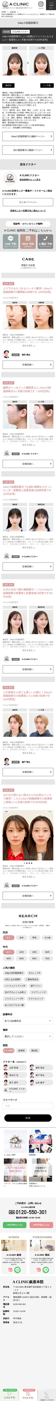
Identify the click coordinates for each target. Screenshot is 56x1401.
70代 (47, 958)
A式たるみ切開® (12, 979)
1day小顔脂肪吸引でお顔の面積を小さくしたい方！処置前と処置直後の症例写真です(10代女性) (27, 490)
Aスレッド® (34, 973)
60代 (34, 958)
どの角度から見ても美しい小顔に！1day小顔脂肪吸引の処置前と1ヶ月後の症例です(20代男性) (27, 696)
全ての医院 (8, 1050)
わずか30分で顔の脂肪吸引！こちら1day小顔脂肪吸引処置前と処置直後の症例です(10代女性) (28, 593)
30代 (47, 952)
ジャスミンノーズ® (14, 998)
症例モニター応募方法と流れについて (28, 210)
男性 (34, 937)
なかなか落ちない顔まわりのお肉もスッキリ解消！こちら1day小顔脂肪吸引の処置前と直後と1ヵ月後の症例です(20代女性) (27, 799)
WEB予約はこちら (41, 1225)
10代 (21, 952)
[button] (3, 835)
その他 (47, 937)
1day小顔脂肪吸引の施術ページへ (31, 136)
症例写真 (13, 12)
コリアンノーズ (38, 992)
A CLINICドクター (20, 32)
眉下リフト (36, 986)
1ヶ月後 (47, 85)
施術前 (8, 85)
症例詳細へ (36, 364)
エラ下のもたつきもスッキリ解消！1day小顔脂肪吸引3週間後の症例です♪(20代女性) (27, 290)
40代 (8, 958)
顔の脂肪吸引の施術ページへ (32, 150)
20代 (34, 952)
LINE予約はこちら (15, 1225)
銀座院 (21, 1050)
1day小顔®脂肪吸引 (14, 973)
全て (9, 937)
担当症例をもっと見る (30, 180)
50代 (21, 958)
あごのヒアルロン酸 (14, 1005)
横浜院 (34, 1050)
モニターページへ (28, 202)
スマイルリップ (36, 998)
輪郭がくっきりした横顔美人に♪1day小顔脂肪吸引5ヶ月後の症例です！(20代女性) (27, 389)
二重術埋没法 (32, 979)
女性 (21, 937)
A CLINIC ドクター (30, 454)
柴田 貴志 (26, 355)
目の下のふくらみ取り (15, 992)
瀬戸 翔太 (26, 762)
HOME (3, 12)
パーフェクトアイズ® (15, 986)
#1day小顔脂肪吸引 (11, 298)
